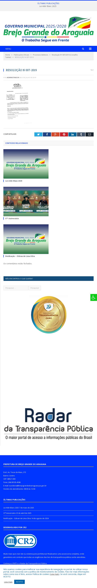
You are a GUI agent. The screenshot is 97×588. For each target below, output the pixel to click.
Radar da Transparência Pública (33, 563)
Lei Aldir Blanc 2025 (47, 6)
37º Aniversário (12, 218)
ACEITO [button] (19, 581)
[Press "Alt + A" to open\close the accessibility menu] (93, 297)
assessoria (66, 554)
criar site (19, 554)
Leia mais (54, 574)
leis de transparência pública (59, 557)
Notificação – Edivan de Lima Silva (20, 256)
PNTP (15, 563)
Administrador (13, 77)
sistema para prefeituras (36, 554)
